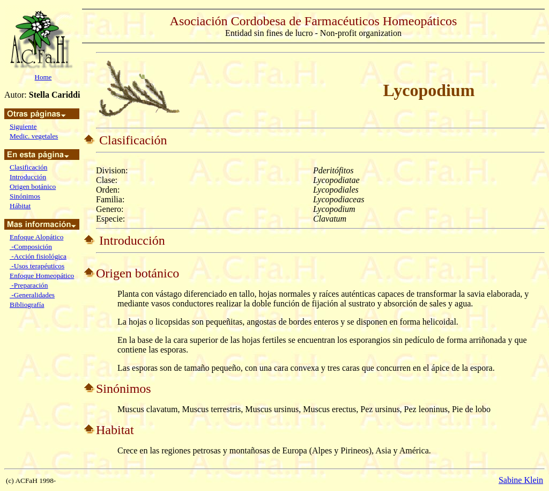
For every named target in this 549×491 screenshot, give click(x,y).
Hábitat (20, 206)
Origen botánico (33, 186)
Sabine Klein (521, 480)
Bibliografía (27, 305)
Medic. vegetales (34, 136)
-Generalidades (32, 295)
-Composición (31, 247)
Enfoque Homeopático (42, 276)
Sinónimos (25, 196)
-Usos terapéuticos (37, 266)
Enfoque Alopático (36, 237)
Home (43, 77)
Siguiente (23, 126)
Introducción (28, 177)
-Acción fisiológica (38, 256)
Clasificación (28, 167)
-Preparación (29, 285)
